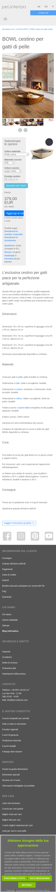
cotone (19, 389)
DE (39, 6)
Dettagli (27, 885)
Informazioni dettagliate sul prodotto (18, 786)
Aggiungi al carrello (15, 213)
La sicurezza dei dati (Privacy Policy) (33, 890)
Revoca (7, 252)
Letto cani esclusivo (11, 803)
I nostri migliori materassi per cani (17, 825)
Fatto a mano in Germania (14, 724)
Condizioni (7, 657)
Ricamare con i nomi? (16, 185)
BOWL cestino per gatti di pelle (41, 29)
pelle (20, 377)
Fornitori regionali (10, 729)
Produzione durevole (11, 740)
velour (19, 398)
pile (18, 383)
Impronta (6, 651)
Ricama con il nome (11, 780)
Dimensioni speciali (11, 774)
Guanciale (18, 234)
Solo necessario (40, 878)
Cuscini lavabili (9, 746)
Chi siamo (6, 614)
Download (6, 597)
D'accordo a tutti (14, 878)
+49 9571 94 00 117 (20, 690)
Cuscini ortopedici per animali (15, 718)
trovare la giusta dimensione (15, 769)
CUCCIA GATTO (22, 29)
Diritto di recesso (9, 662)
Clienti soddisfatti (10, 620)
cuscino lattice (23, 407)
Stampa (5, 625)
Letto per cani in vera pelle (14, 831)
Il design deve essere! (12, 751)
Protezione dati (9, 668)
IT (53, 6)
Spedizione (9, 245)
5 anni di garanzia (10, 735)
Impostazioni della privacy (14, 674)
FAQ (4, 591)
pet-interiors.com (8, 29)
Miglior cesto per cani (11, 814)
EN (46, 6)
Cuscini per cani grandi (12, 809)
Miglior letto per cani (11, 820)
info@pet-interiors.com (17, 700)
